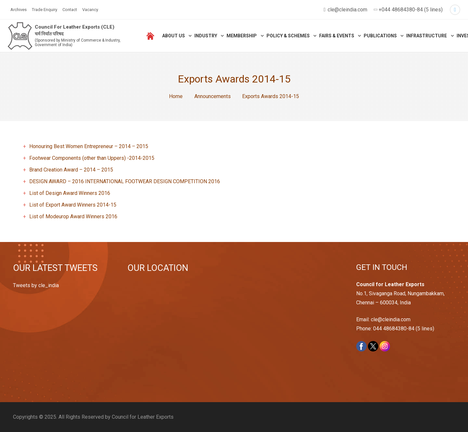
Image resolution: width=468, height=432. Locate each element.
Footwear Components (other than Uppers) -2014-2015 (91, 158)
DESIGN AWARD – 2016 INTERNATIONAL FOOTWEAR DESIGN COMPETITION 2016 (124, 181)
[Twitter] (455, 10)
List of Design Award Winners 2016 (69, 193)
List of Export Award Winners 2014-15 (72, 205)
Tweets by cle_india (36, 285)
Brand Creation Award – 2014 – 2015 (71, 170)
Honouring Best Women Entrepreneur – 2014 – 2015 (88, 146)
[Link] (20, 36)
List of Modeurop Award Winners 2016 (73, 216)
